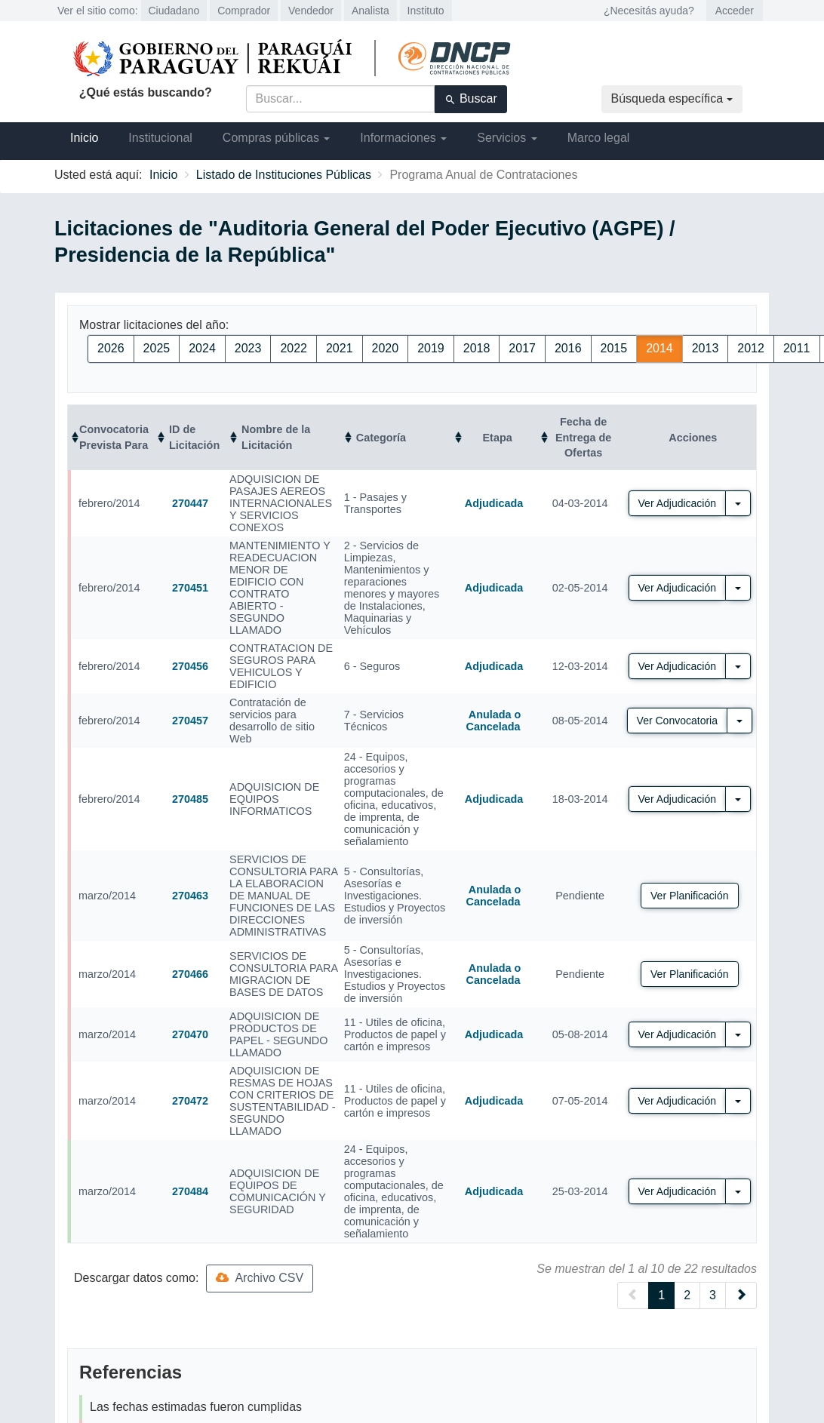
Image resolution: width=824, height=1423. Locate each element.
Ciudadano (174, 11)
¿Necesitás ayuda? (649, 11)
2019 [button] (430, 348)
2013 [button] (705, 348)
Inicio (84, 137)
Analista (370, 11)
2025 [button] (157, 348)
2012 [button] (750, 348)
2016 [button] (568, 348)
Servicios (507, 137)
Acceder (734, 11)
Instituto (425, 11)
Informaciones (403, 137)
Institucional (160, 137)
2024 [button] (202, 348)
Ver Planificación (689, 896)
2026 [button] (111, 348)
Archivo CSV (259, 1277)
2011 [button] (796, 348)
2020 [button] (385, 348)
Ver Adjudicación (677, 503)
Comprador (243, 11)
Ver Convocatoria (677, 721)
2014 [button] (659, 348)
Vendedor (311, 11)
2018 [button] (476, 348)
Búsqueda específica (672, 98)
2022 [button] (293, 348)
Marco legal (598, 137)
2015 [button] (614, 348)
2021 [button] (339, 348)
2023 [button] (248, 348)
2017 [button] (522, 348)
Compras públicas (277, 137)
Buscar (470, 99)
